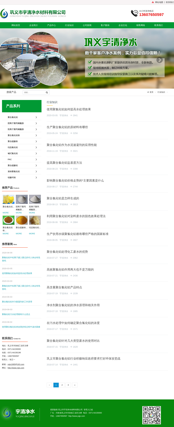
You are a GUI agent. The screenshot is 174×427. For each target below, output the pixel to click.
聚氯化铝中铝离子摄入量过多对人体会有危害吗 (21, 259)
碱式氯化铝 (21, 153)
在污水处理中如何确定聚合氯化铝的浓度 (73, 323)
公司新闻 (87, 25)
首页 (151, 92)
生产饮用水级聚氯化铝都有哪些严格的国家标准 (78, 234)
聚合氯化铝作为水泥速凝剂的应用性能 (72, 145)
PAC (21, 159)
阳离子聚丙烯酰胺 (21, 129)
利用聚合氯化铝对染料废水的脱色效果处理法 (76, 216)
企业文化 (123, 25)
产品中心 (51, 25)
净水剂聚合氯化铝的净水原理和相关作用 (73, 305)
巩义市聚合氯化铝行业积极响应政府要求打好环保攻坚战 (83, 358)
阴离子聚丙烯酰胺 (21, 123)
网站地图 (157, 2)
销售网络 (140, 25)
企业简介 (33, 25)
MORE (6, 212)
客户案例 (105, 25)
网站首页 (16, 25)
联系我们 (170, 2)
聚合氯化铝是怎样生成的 (63, 198)
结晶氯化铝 (21, 147)
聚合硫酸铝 (21, 165)
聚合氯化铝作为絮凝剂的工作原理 (17, 302)
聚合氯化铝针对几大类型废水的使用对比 (73, 340)
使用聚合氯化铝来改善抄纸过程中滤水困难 (21, 327)
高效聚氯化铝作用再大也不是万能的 (70, 269)
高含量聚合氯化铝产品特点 (64, 287)
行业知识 (69, 25)
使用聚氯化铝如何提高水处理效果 (17, 273)
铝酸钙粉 (21, 177)
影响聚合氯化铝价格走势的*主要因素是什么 (75, 180)
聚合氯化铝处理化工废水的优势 (67, 251)
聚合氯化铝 (21, 117)
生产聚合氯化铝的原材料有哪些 (67, 127)
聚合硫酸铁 (21, 141)
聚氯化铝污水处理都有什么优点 (16, 314)
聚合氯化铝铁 (21, 135)
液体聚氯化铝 (21, 171)
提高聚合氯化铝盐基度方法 (64, 162)
